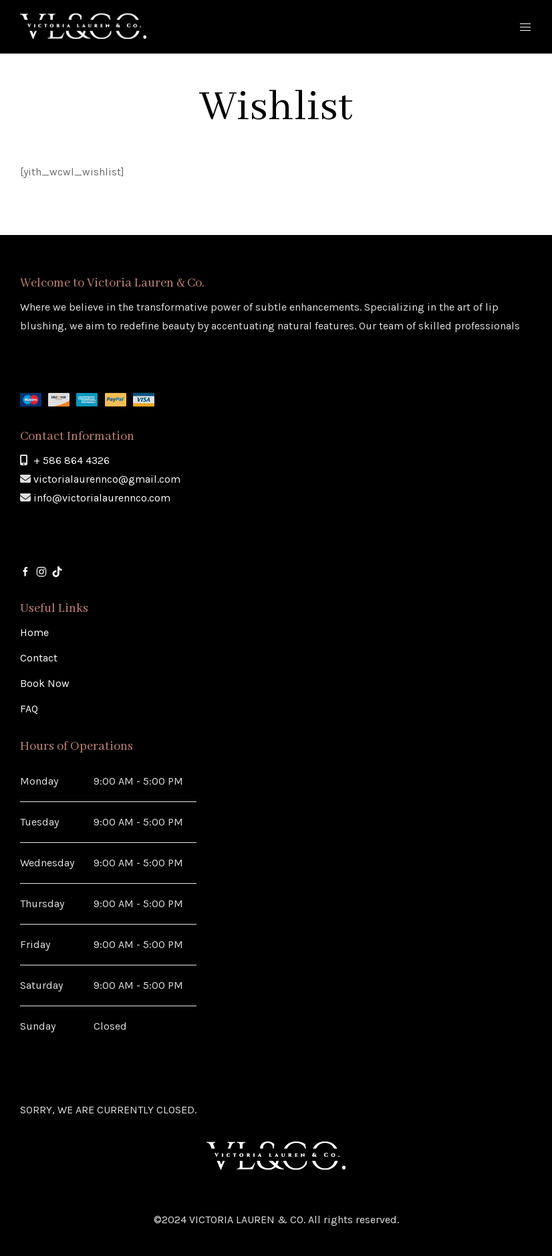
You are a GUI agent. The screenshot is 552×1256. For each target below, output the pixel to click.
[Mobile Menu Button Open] (525, 27)
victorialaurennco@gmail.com (106, 479)
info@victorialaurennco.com (101, 497)
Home (34, 632)
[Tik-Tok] (57, 571)
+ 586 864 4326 (71, 460)
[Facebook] (25, 571)
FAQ (29, 708)
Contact (38, 657)
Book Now (45, 683)
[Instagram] (41, 571)
